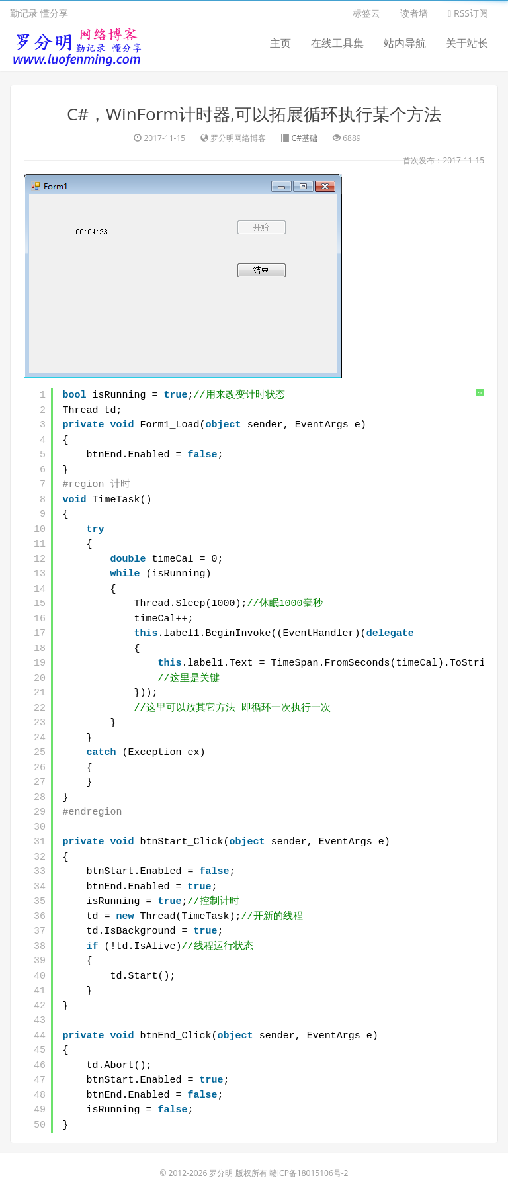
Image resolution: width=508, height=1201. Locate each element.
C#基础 (305, 138)
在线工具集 (337, 43)
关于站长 (467, 43)
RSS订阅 (468, 13)
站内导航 (405, 43)
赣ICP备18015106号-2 (309, 1173)
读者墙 (414, 13)
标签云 (366, 13)
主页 (280, 43)
